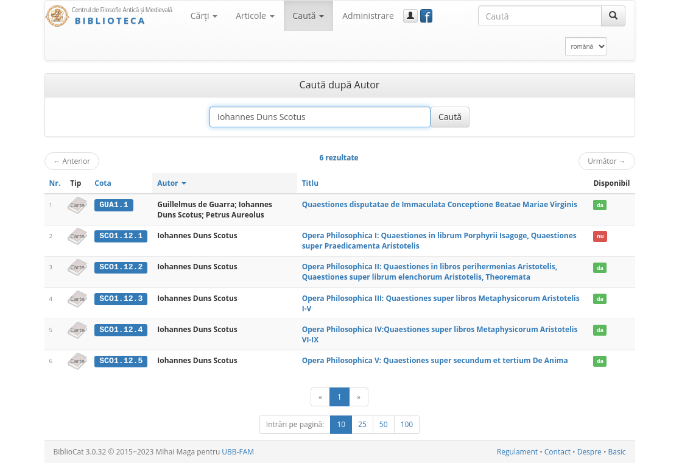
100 (407, 424)
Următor (606, 161)
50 (383, 424)
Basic (617, 452)
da (600, 205)
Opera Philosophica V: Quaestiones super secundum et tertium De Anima (435, 360)
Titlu (310, 183)
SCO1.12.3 (120, 298)
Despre (589, 452)
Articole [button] (255, 15)
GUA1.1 (113, 204)
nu (600, 236)
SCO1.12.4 (120, 329)
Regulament (517, 452)
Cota (102, 183)
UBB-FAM (238, 452)
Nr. (55, 183)
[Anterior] (320, 396)
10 (341, 424)
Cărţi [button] (204, 15)
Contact (557, 452)
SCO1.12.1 (120, 235)
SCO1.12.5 (120, 360)
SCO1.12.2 (120, 266)
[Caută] (613, 15)
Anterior (72, 161)
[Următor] (358, 396)
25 (362, 424)
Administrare (368, 15)
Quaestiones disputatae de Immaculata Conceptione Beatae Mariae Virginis (439, 204)
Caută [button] (309, 15)
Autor (171, 183)
